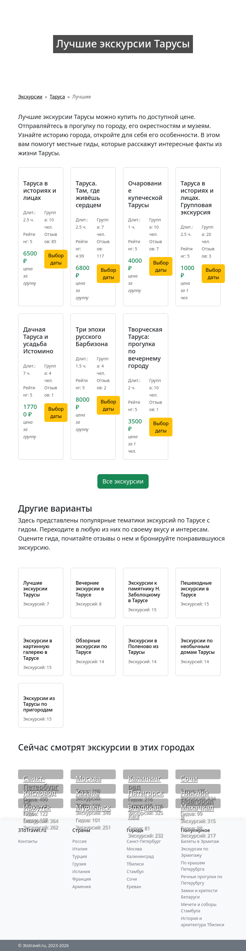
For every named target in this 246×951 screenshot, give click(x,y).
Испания (81, 871)
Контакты (27, 841)
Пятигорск (145, 793)
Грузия (79, 864)
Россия (79, 841)
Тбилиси (135, 864)
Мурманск (92, 807)
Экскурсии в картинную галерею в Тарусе (37, 649)
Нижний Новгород (196, 797)
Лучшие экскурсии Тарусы (35, 589)
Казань (87, 793)
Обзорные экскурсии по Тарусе (91, 646)
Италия (79, 849)
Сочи (188, 778)
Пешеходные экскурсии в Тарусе (196, 589)
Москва (88, 778)
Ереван (134, 886)
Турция (79, 856)
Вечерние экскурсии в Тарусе (90, 589)
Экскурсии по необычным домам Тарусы (198, 646)
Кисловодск (39, 797)
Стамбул (135, 871)
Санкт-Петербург (40, 782)
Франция (81, 879)
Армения (81, 886)
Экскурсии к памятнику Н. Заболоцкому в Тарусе (144, 592)
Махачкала (197, 811)
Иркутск (36, 807)
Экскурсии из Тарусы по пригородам (39, 704)
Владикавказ (144, 811)
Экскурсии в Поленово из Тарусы (143, 646)
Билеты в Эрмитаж (200, 841)
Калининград (144, 782)
